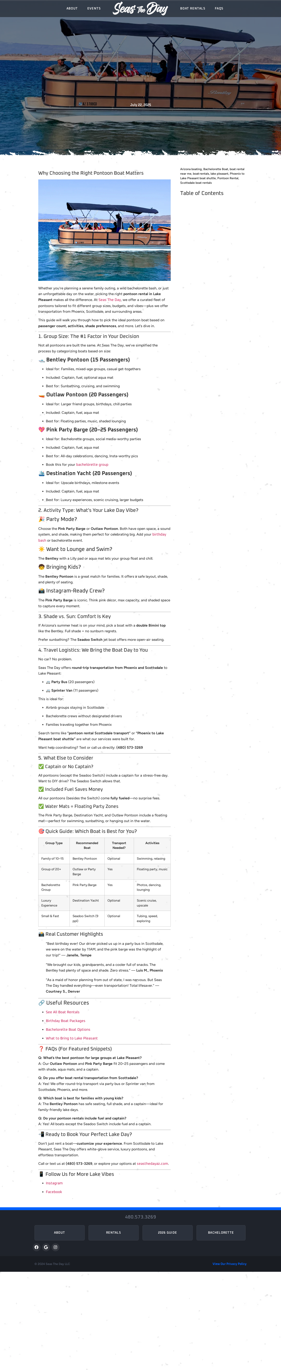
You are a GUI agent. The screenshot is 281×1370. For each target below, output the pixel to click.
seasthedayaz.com (152, 1164)
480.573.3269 (140, 1217)
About (72, 8)
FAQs (219, 8)
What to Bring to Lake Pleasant (72, 1038)
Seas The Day (110, 300)
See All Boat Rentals (63, 1012)
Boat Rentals (192, 8)
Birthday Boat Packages (65, 1021)
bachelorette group (92, 465)
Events (94, 8)
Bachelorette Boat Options (68, 1029)
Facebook (54, 1192)
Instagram (54, 1183)
